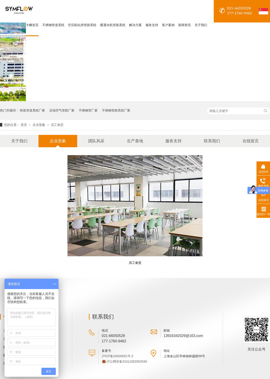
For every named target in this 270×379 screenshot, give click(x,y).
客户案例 (168, 25)
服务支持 (152, 25)
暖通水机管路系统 (112, 25)
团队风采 (96, 141)
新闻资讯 (184, 25)
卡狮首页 (32, 25)
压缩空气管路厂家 (61, 110)
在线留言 (251, 141)
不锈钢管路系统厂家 (116, 110)
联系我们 (212, 141)
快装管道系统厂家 (32, 110)
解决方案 (135, 25)
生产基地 (135, 141)
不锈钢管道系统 (53, 25)
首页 (24, 125)
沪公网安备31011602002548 (127, 361)
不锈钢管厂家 (88, 110)
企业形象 (39, 125)
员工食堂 (57, 125)
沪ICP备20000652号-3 (117, 356)
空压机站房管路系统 (82, 25)
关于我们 (201, 25)
